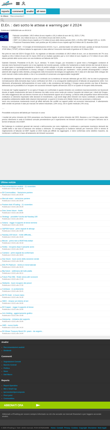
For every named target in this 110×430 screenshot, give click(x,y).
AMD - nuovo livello (10, 325)
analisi (29, 11)
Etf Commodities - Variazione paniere (17, 192)
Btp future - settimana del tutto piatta (17, 271)
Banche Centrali (10, 365)
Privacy (67, 428)
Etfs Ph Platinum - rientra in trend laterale (19, 265)
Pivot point (8, 395)
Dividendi (7, 351)
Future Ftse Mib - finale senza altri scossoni (20, 277)
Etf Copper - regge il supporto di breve (17, 307)
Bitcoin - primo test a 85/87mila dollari (17, 241)
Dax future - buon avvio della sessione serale (20, 259)
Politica (7, 368)
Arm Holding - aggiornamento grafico (17, 313)
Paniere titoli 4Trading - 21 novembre (17, 205)
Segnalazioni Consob (12, 362)
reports (5, 11)
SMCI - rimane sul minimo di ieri (15, 301)
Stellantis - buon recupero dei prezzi (17, 283)
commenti (17, 11)
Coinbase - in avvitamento (12, 289)
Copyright (83, 428)
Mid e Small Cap (10, 389)
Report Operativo (11, 386)
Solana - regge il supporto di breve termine (19, 223)
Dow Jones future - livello (12, 210)
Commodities (9, 399)
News (6, 371)
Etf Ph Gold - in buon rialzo (13, 295)
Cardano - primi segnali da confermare (18, 253)
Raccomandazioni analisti (14, 347)
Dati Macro (8, 375)
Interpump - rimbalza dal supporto (16, 319)
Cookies (74, 428)
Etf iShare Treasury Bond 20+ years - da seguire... (22, 331)
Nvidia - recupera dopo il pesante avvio (18, 247)
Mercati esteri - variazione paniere (16, 198)
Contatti (60, 428)
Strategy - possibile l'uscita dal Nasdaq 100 (19, 217)
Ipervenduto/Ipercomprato (14, 392)
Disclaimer (92, 428)
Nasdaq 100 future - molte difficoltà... (17, 235)
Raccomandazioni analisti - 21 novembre (19, 186)
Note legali (102, 428)
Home (53, 428)
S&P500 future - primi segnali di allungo (18, 229)
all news (41, 11)
